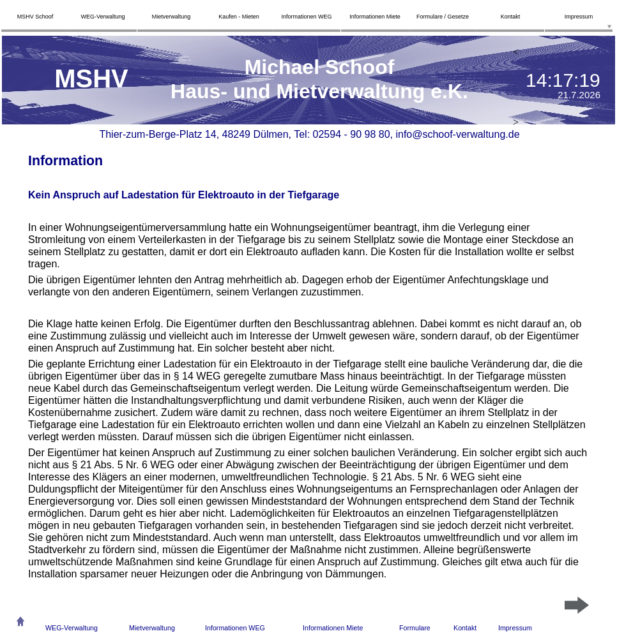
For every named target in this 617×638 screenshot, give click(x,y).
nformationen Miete (334, 628)
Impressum (515, 628)
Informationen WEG (235, 628)
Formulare (414, 628)
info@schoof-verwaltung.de (457, 134)
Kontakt (464, 628)
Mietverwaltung (152, 628)
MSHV (91, 78)
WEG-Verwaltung (71, 628)
